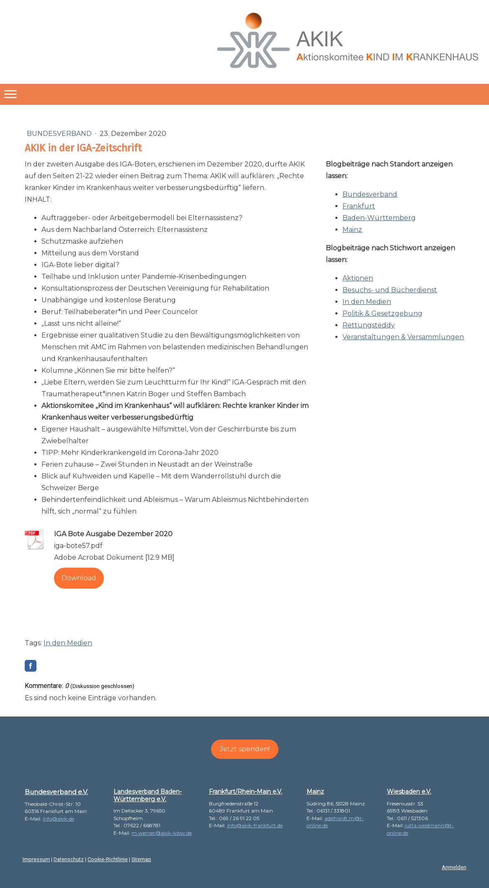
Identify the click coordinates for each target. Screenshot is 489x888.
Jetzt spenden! (245, 749)
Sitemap (141, 859)
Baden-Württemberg (379, 218)
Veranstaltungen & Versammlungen (403, 337)
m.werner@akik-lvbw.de (161, 833)
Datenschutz (69, 859)
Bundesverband (60, 134)
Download (79, 578)
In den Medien (366, 302)
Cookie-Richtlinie (108, 859)
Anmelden (454, 867)
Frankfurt (358, 206)
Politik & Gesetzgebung (382, 313)
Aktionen (357, 278)
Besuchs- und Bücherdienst (389, 290)
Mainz (352, 230)
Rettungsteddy (368, 325)
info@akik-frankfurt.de (255, 825)
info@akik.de (58, 818)
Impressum (36, 859)
